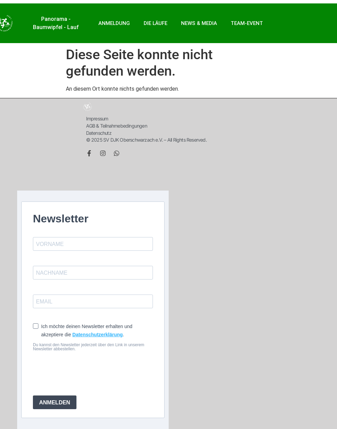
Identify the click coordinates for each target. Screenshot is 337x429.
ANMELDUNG (114, 23)
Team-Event (247, 23)
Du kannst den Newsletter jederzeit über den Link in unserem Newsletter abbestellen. (88, 347)
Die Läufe (155, 23)
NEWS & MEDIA (199, 23)
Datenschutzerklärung (97, 334)
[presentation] (85, 373)
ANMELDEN (54, 402)
